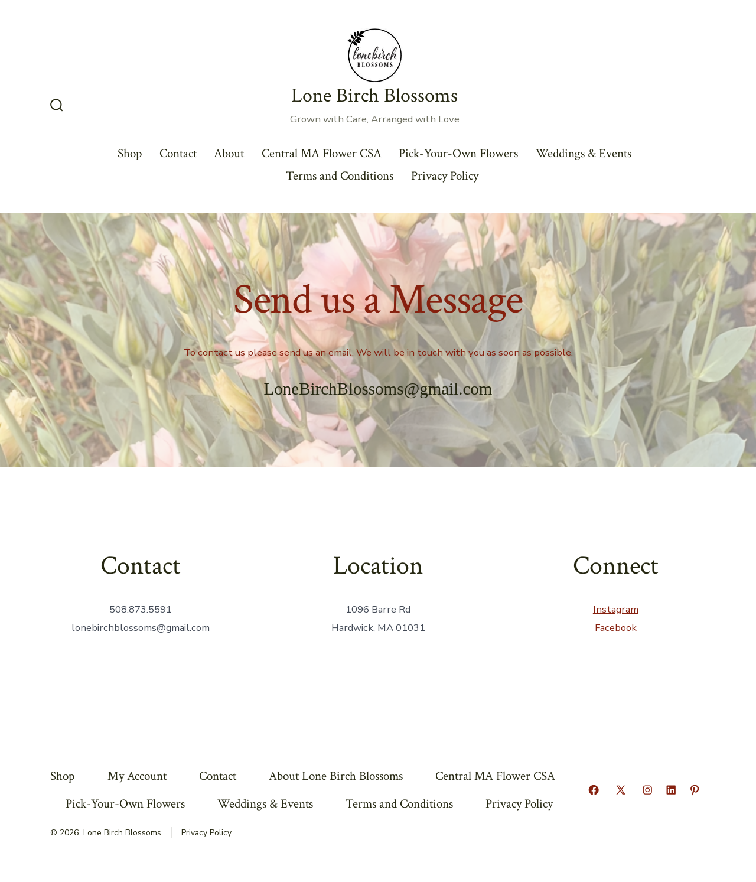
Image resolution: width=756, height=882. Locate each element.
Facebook (616, 627)
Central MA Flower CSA (322, 153)
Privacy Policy (444, 176)
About (229, 153)
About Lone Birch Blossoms (336, 776)
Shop (130, 153)
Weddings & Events (583, 153)
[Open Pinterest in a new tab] (694, 789)
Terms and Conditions (339, 176)
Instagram (615, 609)
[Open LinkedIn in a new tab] (671, 789)
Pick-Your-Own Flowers (458, 153)
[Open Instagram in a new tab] (647, 789)
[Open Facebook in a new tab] (593, 789)
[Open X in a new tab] (620, 789)
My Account (137, 776)
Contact (178, 153)
